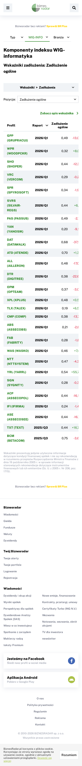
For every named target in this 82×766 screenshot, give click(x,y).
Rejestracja (10, 577)
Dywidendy (10, 540)
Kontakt (40, 724)
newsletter (49, 638)
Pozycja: (41, 99)
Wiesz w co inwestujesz (17, 625)
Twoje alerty (11, 558)
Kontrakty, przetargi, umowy (59, 602)
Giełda (7, 521)
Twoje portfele (12, 564)
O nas (40, 698)
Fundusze (9, 527)
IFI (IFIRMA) (15, 406)
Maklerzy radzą (13, 638)
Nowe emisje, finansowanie (58, 595)
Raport (37, 125)
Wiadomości (10, 514)
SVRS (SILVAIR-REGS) (14, 205)
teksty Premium (13, 645)
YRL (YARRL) (16, 372)
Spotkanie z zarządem (17, 632)
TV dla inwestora (52, 632)
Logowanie (10, 571)
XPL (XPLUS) (16, 300)
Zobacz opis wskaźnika (59, 113)
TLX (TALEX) (16, 308)
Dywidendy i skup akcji (17, 595)
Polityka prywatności (40, 705)
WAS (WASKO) (18, 351)
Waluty (7, 534)
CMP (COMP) (16, 316)
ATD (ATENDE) (17, 252)
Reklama (40, 718)
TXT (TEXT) (15, 427)
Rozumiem (69, 755)
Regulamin (40, 711)
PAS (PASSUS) (18, 218)
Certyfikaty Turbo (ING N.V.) (59, 608)
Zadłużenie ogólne (59, 125)
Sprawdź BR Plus (56, 26)
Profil (11, 125)
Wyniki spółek (12, 602)
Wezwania (48, 615)
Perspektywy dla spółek (18, 608)
